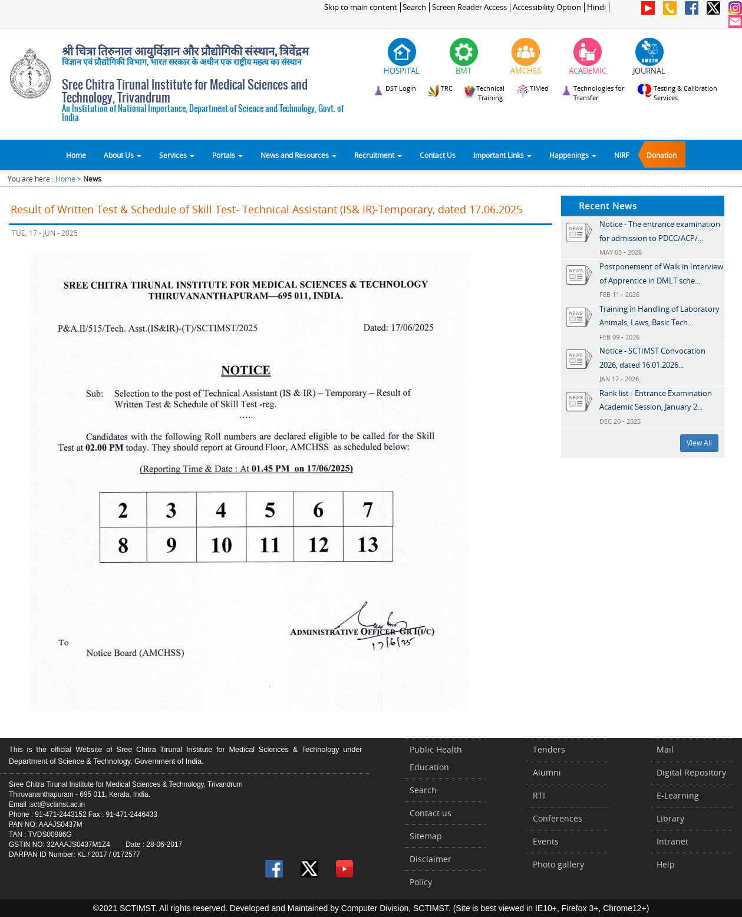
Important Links (502, 155)
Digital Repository (691, 772)
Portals (227, 155)
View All (699, 443)
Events (546, 841)
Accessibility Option (547, 7)
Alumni (547, 772)
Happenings (572, 155)
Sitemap (426, 836)
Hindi (596, 7)
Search (414, 7)
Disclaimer (430, 859)
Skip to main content (360, 7)
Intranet (672, 841)
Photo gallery (558, 864)
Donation (662, 155)
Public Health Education (436, 758)
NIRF (621, 155)
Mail (665, 749)
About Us (122, 155)
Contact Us (438, 155)
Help (666, 864)
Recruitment (378, 155)
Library (670, 818)
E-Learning (678, 795)
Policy (421, 882)
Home (76, 155)
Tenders (549, 749)
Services (176, 155)
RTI (539, 795)
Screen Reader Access (469, 7)
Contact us (430, 813)
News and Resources (298, 155)
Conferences (557, 818)
